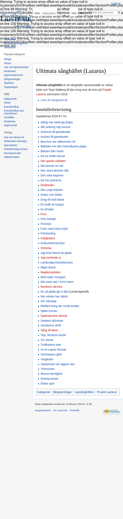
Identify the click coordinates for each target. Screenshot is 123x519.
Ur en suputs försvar (53, 349)
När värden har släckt (53, 296)
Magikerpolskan (50, 272)
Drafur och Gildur (51, 194)
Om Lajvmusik (60, 410)
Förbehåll (74, 410)
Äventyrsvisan (49, 378)
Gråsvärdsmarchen (52, 243)
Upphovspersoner (13, 75)
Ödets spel (47, 383)
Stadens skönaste (51, 320)
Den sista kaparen (51, 175)
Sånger (8, 59)
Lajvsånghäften (84, 392)
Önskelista (9, 121)
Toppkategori (11, 87)
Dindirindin (47, 185)
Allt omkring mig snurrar (55, 127)
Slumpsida (9, 47)
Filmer (7, 102)
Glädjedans (47, 238)
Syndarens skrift (50, 325)
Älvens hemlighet (51, 373)
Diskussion (49, 13)
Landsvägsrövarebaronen (56, 262)
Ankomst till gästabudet (55, 131)
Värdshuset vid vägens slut (57, 364)
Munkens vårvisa (51, 286)
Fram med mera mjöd (54, 228)
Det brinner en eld (51, 165)
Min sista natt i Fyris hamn (57, 281)
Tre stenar (46, 340)
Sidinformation (12, 157)
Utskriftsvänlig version (16, 149)
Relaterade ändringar (15, 141)
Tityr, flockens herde (53, 335)
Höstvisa (45, 248)
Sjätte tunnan (48, 310)
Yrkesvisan (47, 368)
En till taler (47, 209)
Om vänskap (48, 301)
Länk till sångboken (52, 100)
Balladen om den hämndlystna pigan (63, 146)
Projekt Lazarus (107, 392)
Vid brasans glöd (51, 354)
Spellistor (9, 83)
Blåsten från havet (51, 151)
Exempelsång (11, 106)
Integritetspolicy (43, 410)
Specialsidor (10, 145)
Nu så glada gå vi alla (54, 291)
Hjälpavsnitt (10, 98)
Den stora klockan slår (54, 170)
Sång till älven (49, 330)
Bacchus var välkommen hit (57, 141)
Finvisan (45, 223)
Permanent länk (12, 153)
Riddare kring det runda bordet (59, 306)
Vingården (46, 359)
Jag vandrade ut (50, 257)
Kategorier (43, 392)
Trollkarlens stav (50, 344)
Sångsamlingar (62, 392)
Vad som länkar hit (14, 137)
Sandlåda (9, 117)
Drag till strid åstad (52, 199)
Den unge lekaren (51, 189)
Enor (43, 214)
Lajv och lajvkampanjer (16, 67)
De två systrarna (50, 180)
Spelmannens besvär (53, 315)
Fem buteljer (48, 219)
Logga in (116, 3)
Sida (37, 13)
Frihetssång (47, 233)
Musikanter (10, 71)
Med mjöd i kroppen (52, 277)
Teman (7, 63)
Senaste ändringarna (15, 43)
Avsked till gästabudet (54, 136)
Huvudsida (9, 39)
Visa (73, 13)
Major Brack (48, 267)
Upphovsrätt (10, 125)
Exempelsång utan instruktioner (14, 112)
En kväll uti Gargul (52, 204)
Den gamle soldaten (53, 161)
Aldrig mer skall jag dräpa (56, 122)
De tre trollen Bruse (52, 156)
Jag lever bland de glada (56, 253)
